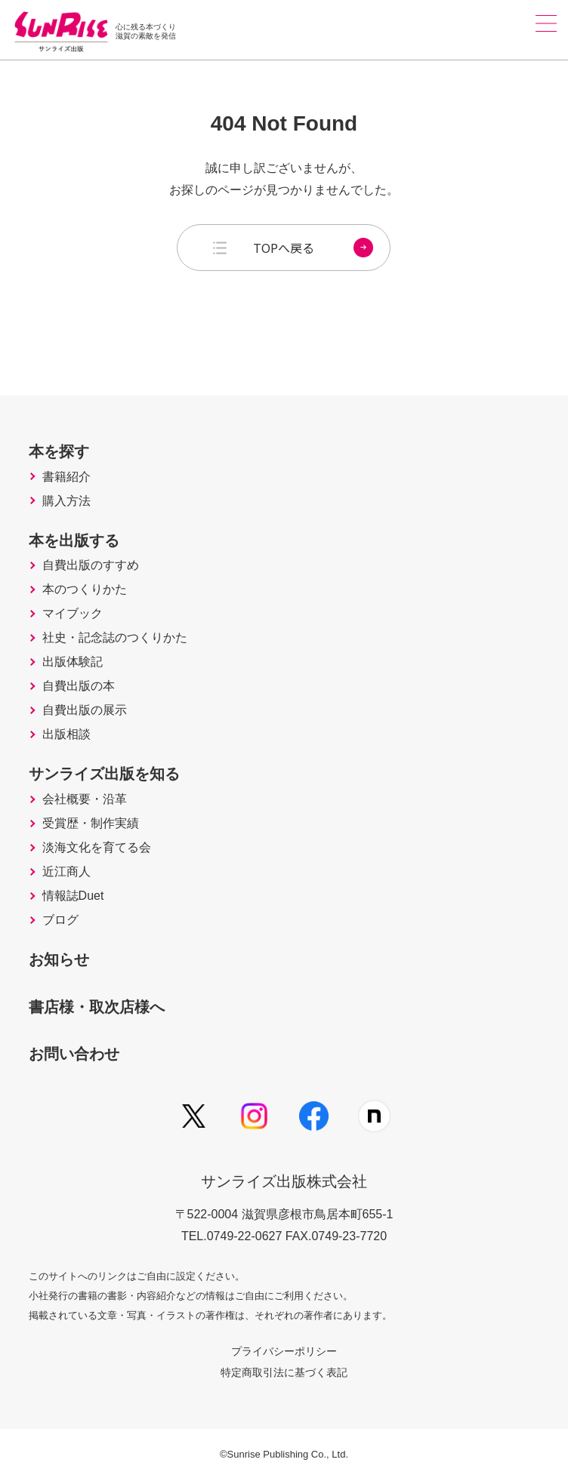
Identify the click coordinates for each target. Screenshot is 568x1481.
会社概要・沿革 (84, 799)
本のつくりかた (84, 589)
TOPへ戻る (313, 247)
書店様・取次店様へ (97, 1007)
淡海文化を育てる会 (96, 848)
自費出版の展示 (84, 710)
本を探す (59, 451)
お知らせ (59, 959)
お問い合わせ (74, 1053)
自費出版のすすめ (90, 565)
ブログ (60, 920)
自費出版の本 (78, 686)
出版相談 (66, 734)
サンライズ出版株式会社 (284, 1181)
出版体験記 (72, 662)
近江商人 (66, 872)
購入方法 (66, 501)
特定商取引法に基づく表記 (284, 1372)
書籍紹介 (66, 477)
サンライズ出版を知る (104, 773)
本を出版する (74, 540)
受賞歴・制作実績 (90, 823)
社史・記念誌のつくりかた (114, 638)
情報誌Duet (73, 896)
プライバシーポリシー (284, 1351)
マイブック (72, 614)
